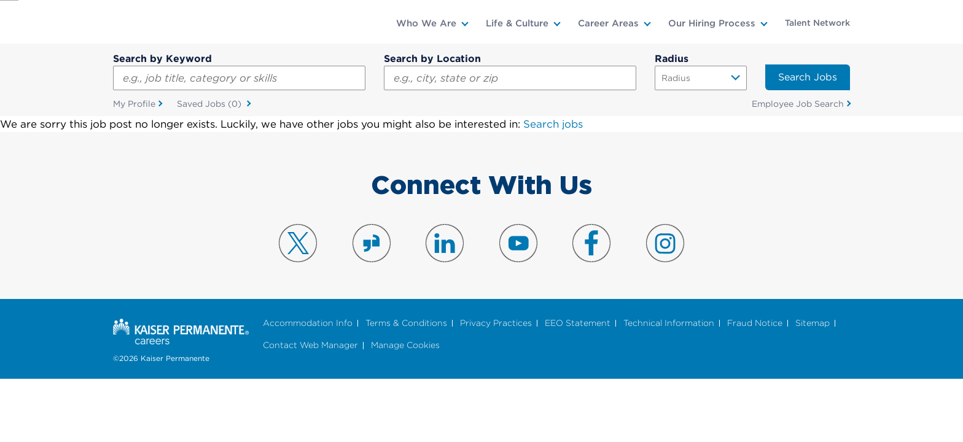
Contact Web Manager (310, 346)
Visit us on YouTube (518, 243)
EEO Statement (577, 323)
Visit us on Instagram (665, 243)
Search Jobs (807, 77)
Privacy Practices (496, 323)
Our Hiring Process (711, 23)
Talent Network (817, 23)
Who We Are (426, 23)
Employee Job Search (798, 104)
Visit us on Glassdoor (371, 243)
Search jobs (553, 124)
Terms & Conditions (406, 323)
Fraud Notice (754, 323)
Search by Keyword (162, 58)
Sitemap (812, 323)
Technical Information (668, 323)
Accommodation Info (308, 323)
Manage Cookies (405, 346)
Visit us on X (297, 243)
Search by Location (432, 58)
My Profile (134, 104)
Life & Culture (517, 23)
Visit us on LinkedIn (444, 243)
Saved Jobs (210, 104)
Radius (671, 58)
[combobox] (510, 78)
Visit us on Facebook (591, 243)
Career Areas (608, 23)
